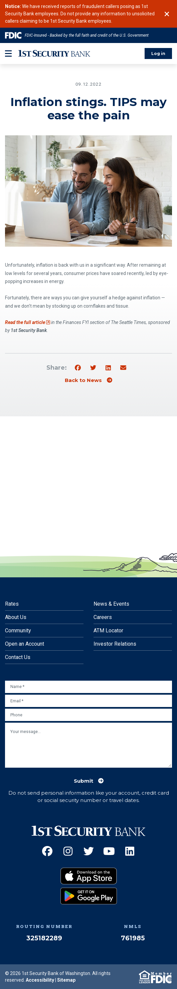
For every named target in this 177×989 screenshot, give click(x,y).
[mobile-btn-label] (8, 53)
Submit (83, 781)
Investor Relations (115, 644)
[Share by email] (123, 368)
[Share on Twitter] (93, 368)
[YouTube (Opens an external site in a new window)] (109, 851)
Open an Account (24, 644)
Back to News (83, 380)
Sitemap (66, 980)
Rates (12, 604)
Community (18, 630)
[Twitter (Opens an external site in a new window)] (88, 851)
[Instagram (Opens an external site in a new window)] (67, 851)
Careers (103, 617)
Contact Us (17, 657)
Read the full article (27, 322)
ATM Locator (108, 630)
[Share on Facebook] (77, 368)
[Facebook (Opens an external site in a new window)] (47, 851)
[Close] (167, 14)
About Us (15, 617)
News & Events (111, 604)
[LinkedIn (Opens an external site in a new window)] (129, 851)
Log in (158, 53)
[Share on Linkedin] (108, 368)
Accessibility (40, 980)
